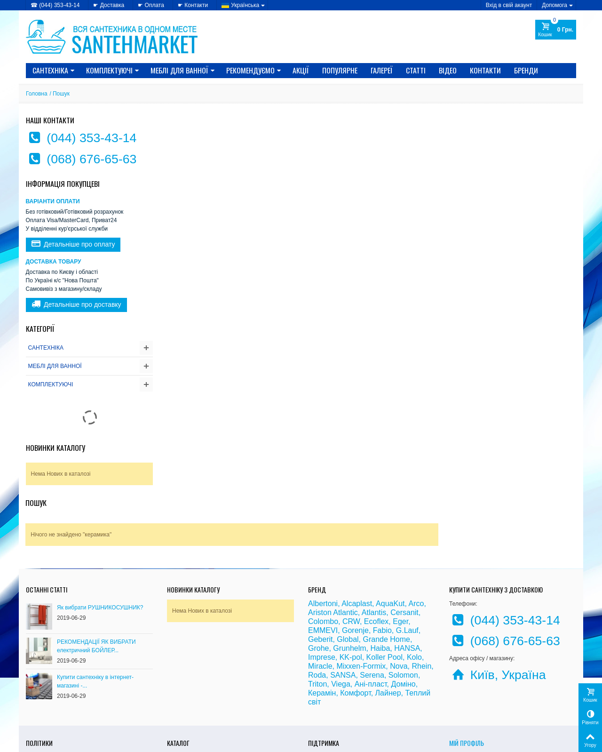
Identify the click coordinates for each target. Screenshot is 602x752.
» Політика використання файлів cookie (78, 697)
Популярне (339, 70)
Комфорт (355, 624)
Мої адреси (464, 697)
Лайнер (388, 624)
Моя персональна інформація (488, 706)
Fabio (382, 561)
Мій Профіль (466, 674)
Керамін (322, 624)
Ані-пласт (371, 615)
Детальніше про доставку (76, 304)
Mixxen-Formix (361, 597)
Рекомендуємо (253, 70)
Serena (372, 606)
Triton (317, 615)
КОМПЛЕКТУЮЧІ (112, 70)
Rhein (421, 597)
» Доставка (323, 687)
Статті (416, 70)
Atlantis (374, 543)
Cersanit (404, 543)
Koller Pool (384, 588)
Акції (301, 70)
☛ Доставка (108, 5)
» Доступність (44, 706)
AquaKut (390, 534)
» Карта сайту (327, 697)
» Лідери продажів (191, 706)
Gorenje (355, 561)
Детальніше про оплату (73, 244)
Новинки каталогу (55, 447)
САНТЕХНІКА (53, 70)
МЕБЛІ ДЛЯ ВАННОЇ (182, 70)
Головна (37, 93)
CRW (351, 552)
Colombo (323, 552)
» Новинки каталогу (193, 697)
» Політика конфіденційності (64, 687)
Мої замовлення (470, 687)
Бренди (526, 70)
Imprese (321, 588)
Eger (400, 552)
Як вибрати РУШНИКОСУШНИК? (100, 538)
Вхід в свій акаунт (509, 5)
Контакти (485, 70)
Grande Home (387, 570)
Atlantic (345, 543)
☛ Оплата (151, 5)
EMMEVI (323, 561)
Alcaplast (356, 534)
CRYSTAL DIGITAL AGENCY (91, 742)
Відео (448, 70)
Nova (398, 597)
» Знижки (179, 687)
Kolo (414, 588)
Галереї (382, 70)
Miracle (320, 597)
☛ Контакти (193, 5)
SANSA (343, 606)
